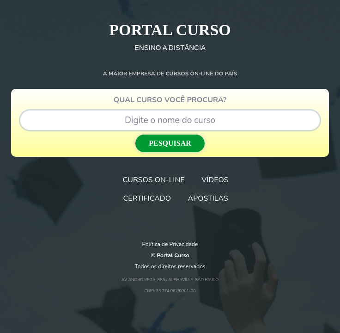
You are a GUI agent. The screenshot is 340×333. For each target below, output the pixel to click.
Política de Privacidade (170, 244)
